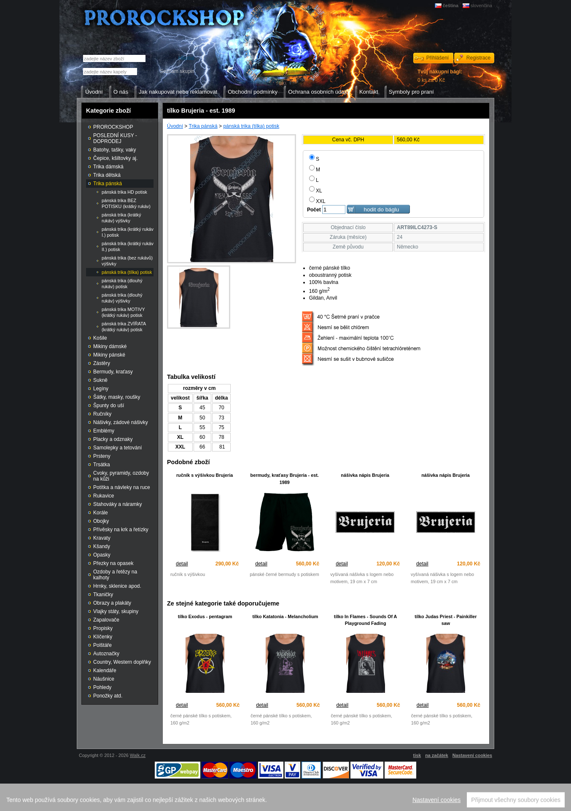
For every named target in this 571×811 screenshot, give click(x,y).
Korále (100, 513)
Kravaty (101, 538)
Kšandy (101, 546)
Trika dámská (108, 167)
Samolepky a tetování (117, 448)
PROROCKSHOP (113, 127)
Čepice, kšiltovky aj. (115, 158)
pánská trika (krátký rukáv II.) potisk (128, 246)
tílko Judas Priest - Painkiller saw (446, 620)
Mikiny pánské (109, 355)
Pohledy (102, 687)
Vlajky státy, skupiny (115, 611)
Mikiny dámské (110, 346)
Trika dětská (107, 175)
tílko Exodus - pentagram (205, 616)
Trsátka (101, 465)
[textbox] (110, 71)
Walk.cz (137, 755)
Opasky (101, 555)
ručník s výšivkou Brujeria (204, 475)
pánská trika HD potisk (124, 192)
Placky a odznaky (112, 439)
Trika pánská (203, 126)
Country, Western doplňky (122, 662)
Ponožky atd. (107, 696)
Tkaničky (103, 594)
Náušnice (103, 679)
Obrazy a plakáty (112, 603)
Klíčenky (102, 637)
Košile (100, 338)
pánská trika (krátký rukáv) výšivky (121, 217)
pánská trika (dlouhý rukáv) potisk (122, 283)
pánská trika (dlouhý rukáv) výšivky (122, 297)
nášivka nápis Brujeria (365, 475)
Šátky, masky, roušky (116, 397)
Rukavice (103, 496)
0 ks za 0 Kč (439, 76)
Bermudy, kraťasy (113, 372)
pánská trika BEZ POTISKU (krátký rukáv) (126, 203)
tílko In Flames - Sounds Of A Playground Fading (365, 620)
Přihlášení (437, 58)
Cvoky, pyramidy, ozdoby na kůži (121, 476)
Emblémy (103, 431)
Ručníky (102, 414)
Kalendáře (104, 670)
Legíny (100, 389)
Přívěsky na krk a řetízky (120, 530)
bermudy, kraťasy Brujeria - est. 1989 (284, 479)
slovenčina (481, 5)
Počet (314, 210)
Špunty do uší (108, 405)
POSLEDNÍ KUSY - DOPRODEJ (115, 138)
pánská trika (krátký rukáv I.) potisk (128, 232)
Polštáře (102, 645)
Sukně (100, 380)
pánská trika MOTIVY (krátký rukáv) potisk (123, 312)
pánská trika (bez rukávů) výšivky (127, 260)
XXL (317, 201)
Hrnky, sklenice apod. (117, 586)
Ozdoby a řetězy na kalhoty (115, 575)
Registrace (478, 58)
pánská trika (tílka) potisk (251, 126)
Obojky (101, 521)
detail (182, 564)
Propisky (103, 628)
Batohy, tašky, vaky (114, 150)
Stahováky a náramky (117, 504)
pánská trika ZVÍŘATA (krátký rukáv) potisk (124, 326)
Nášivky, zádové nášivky (120, 422)
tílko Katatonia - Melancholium (285, 616)
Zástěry (101, 363)
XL (315, 191)
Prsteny (101, 456)
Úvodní (175, 126)
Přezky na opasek (113, 563)
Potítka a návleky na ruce (121, 487)
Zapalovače (106, 620)
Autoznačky (106, 654)
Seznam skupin (177, 71)
